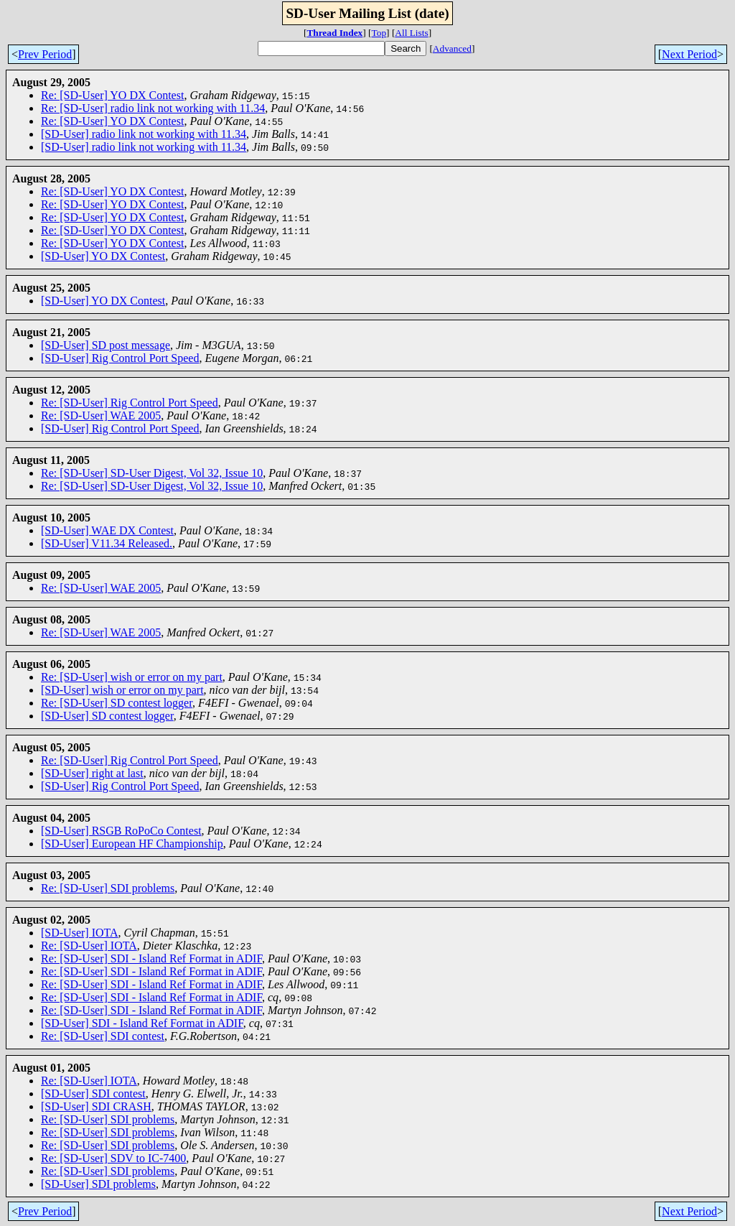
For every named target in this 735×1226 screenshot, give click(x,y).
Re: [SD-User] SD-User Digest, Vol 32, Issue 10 (152, 473)
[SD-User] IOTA (79, 933)
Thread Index (334, 32)
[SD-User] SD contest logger (107, 716)
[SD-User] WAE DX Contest (107, 530)
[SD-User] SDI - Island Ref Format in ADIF (142, 1023)
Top (379, 32)
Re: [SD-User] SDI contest (102, 1036)
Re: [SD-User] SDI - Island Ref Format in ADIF (151, 958)
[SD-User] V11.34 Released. (106, 543)
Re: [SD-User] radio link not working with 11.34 (153, 108)
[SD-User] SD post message (105, 345)
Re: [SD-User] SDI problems (107, 888)
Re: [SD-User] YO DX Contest (112, 95)
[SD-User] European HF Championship (132, 843)
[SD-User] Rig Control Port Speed (120, 358)
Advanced (452, 48)
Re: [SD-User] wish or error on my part (132, 677)
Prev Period (45, 54)
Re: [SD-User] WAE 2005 (101, 415)
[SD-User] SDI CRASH (96, 1106)
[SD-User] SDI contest (93, 1093)
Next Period (689, 54)
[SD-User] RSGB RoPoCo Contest (121, 831)
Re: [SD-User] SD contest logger (116, 703)
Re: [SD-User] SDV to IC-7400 (113, 1158)
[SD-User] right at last (92, 773)
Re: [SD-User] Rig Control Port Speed (129, 402)
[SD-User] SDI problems (98, 1184)
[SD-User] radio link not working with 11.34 (143, 134)
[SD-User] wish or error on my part (122, 690)
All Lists (411, 32)
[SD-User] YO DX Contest (103, 256)
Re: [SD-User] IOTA (89, 945)
